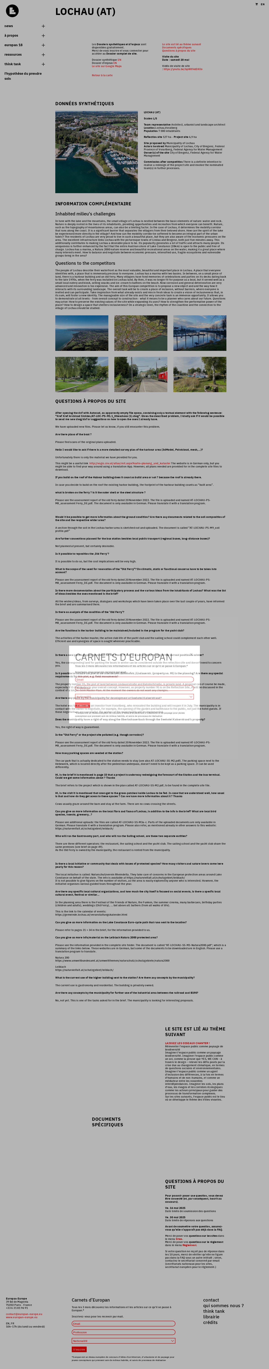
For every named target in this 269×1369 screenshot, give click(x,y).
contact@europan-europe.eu (24, 1314)
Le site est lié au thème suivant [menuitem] (181, 44)
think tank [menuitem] (214, 1311)
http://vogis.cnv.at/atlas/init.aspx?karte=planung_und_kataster (129, 463)
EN (119, 59)
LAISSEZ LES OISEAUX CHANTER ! (187, 1043)
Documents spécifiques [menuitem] (177, 47)
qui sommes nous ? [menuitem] (223, 1305)
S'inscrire (79, 1349)
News (24, 25)
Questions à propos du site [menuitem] (178, 50)
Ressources (24, 54)
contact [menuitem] (211, 1300)
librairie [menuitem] (211, 1316)
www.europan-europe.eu (22, 1317)
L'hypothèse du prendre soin (23, 76)
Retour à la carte (102, 75)
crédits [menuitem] (210, 1322)
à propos (24, 35)
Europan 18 (24, 44)
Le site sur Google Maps (107, 66)
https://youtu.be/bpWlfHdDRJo (183, 69)
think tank (24, 63)
